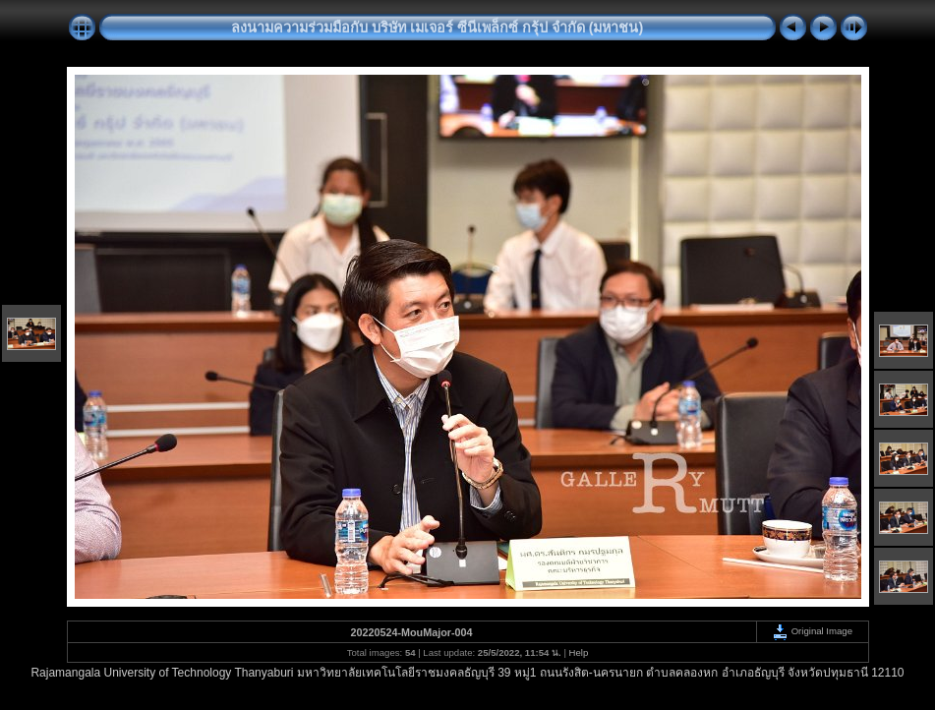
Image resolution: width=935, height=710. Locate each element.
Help (579, 652)
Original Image (812, 630)
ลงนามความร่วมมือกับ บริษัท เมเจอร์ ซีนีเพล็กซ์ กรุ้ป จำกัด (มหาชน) (437, 27)
